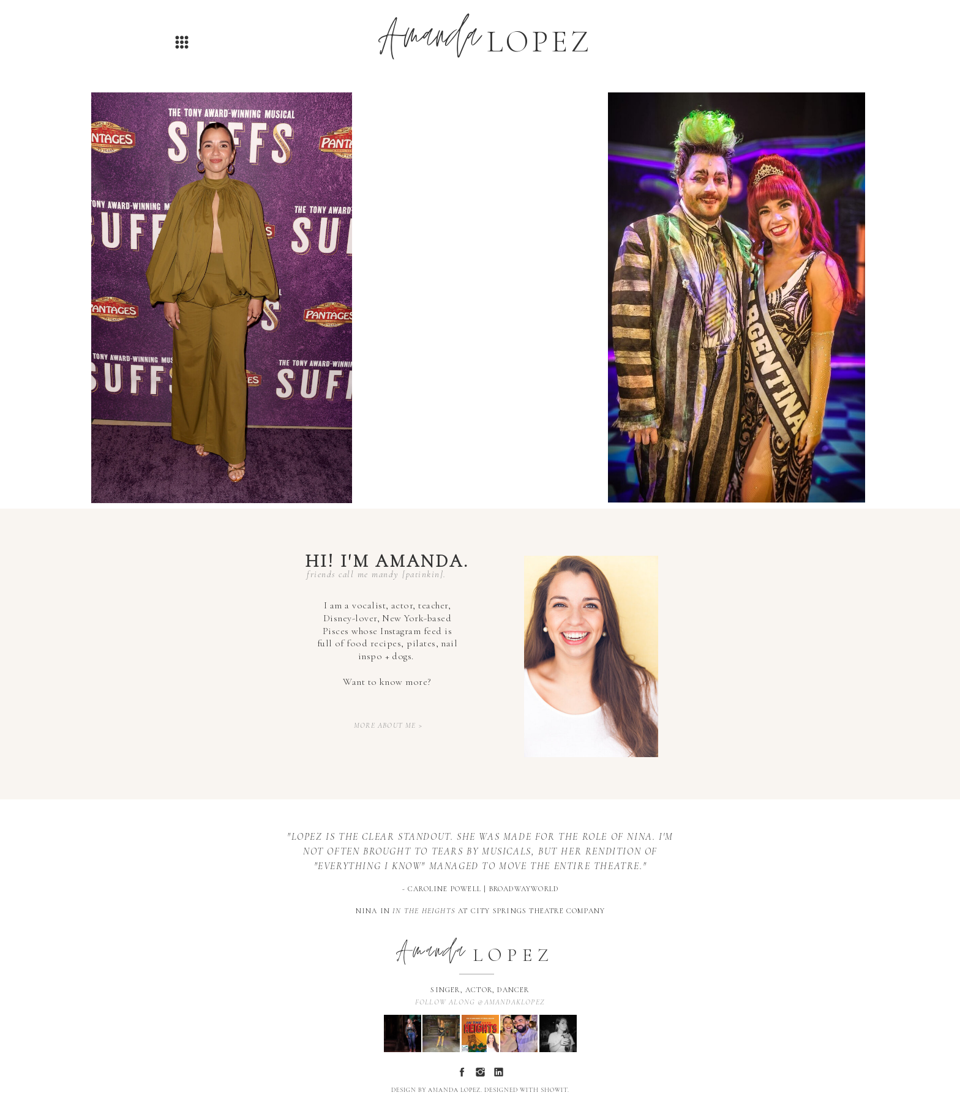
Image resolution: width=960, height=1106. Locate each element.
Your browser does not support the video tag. (480, 297)
